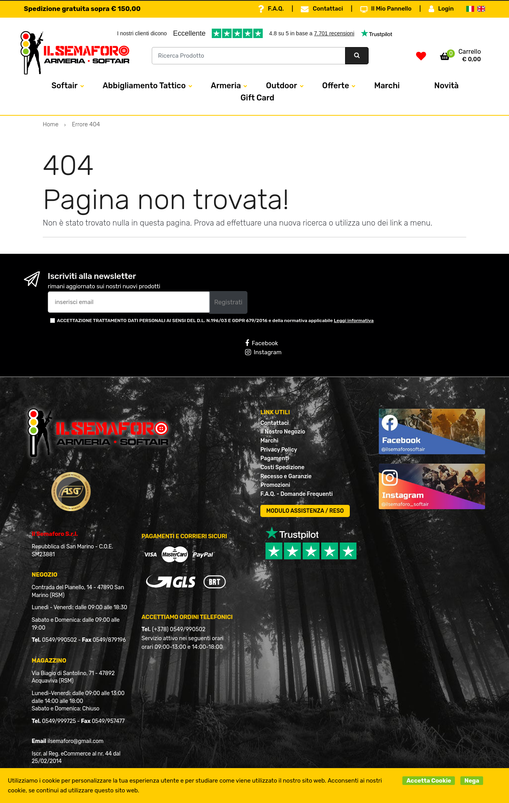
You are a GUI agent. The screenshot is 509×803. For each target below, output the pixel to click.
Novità (446, 85)
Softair (64, 85)
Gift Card (257, 97)
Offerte (335, 85)
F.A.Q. (271, 9)
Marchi (387, 85)
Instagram (263, 352)
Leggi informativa (353, 320)
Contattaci (322, 9)
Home (50, 124)
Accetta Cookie (428, 780)
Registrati (228, 302)
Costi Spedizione (282, 467)
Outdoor (281, 85)
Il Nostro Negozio (282, 431)
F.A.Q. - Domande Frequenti (296, 494)
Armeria (226, 85)
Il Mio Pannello (386, 9)
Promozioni (275, 485)
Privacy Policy (278, 449)
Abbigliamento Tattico (144, 85)
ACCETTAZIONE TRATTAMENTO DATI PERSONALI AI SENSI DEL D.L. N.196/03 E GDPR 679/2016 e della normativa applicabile (215, 320)
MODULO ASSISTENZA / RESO (305, 511)
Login (441, 9)
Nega (471, 780)
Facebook (261, 343)
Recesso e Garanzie (286, 476)
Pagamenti (274, 458)
